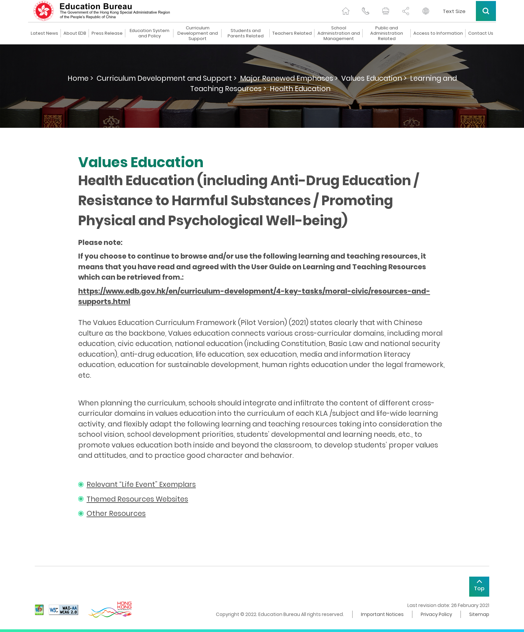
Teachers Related (292, 33)
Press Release (107, 33)
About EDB (74, 33)
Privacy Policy (436, 614)
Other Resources (116, 513)
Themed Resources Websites (137, 499)
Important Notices (382, 614)
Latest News (44, 33)
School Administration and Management (338, 33)
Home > (80, 78)
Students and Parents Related (246, 33)
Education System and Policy (149, 33)
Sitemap (479, 614)
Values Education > (374, 78)
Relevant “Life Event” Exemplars (141, 484)
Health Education (300, 88)
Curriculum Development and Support (197, 33)
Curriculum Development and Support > (167, 78)
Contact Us (480, 33)
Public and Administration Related (386, 33)
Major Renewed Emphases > (289, 78)
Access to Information (438, 33)
